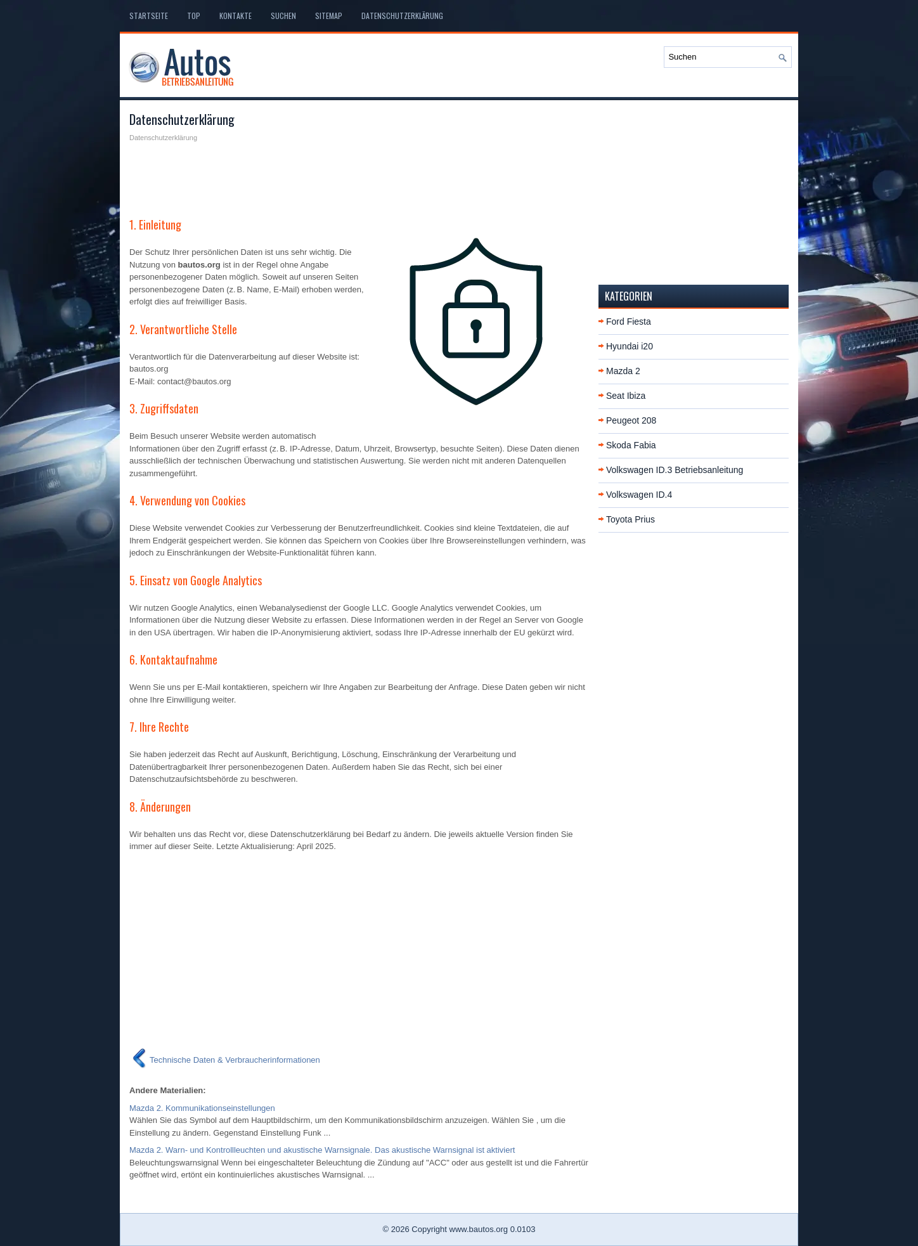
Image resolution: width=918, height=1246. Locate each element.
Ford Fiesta (628, 321)
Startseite (148, 15)
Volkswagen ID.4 (639, 495)
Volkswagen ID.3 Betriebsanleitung (674, 470)
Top (193, 15)
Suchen (283, 15)
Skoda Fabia (631, 445)
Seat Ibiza (625, 396)
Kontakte (235, 15)
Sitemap (328, 15)
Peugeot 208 (631, 420)
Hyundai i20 (629, 346)
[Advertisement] (359, 175)
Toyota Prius (630, 519)
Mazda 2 (623, 371)
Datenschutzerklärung (402, 15)
